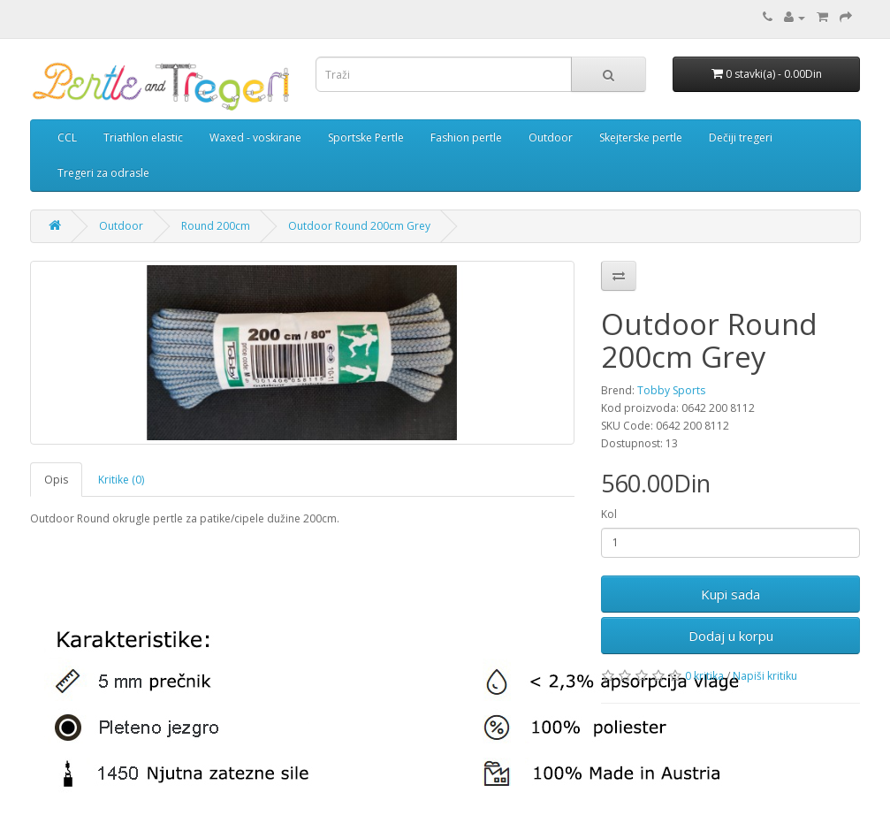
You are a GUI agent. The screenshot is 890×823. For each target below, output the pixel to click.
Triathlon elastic (143, 137)
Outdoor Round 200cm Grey (359, 225)
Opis (56, 479)
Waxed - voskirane (255, 137)
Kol (609, 514)
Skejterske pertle (640, 137)
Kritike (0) (121, 479)
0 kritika (704, 675)
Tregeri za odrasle (103, 172)
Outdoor (551, 137)
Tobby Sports (671, 390)
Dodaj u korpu (730, 635)
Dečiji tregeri (740, 137)
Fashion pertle (466, 137)
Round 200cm (215, 225)
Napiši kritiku (765, 675)
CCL (67, 137)
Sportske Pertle (366, 137)
